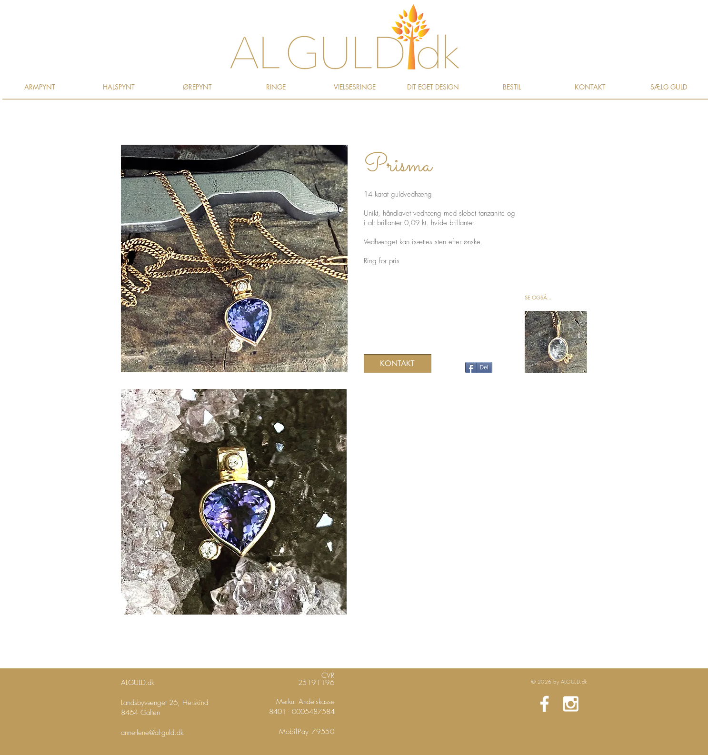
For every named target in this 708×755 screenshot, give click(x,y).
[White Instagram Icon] (570, 704)
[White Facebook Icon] (544, 704)
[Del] (478, 367)
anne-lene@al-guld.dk (152, 732)
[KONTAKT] (397, 363)
